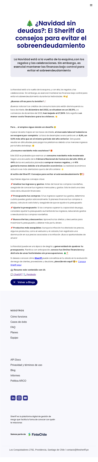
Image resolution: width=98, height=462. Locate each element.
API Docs (15, 360)
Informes (15, 375)
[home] (16, 5)
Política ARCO (18, 381)
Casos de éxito (18, 322)
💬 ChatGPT (16, 274)
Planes (14, 332)
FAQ (12, 327)
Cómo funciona (18, 316)
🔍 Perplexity (29, 274)
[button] (91, 5)
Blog (12, 370)
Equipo (14, 338)
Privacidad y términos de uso (26, 365)
